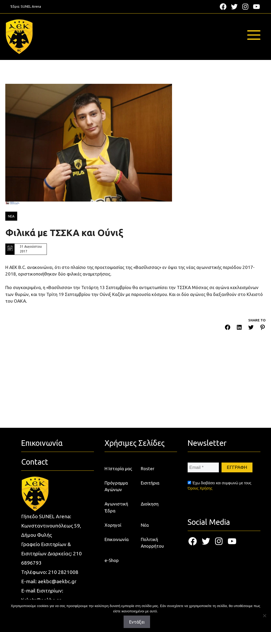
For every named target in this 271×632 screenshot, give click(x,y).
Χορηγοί (113, 525)
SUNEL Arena (31, 6)
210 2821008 (63, 572)
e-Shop (112, 560)
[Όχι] (264, 615)
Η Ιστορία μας (118, 468)
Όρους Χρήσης (200, 488)
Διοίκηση (150, 503)
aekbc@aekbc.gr (57, 581)
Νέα (145, 525)
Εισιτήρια (150, 482)
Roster (147, 468)
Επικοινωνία (117, 539)
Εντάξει (136, 621)
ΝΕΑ (11, 216)
